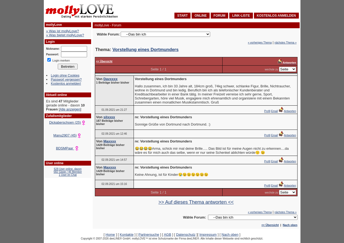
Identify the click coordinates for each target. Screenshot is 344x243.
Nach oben (290, 225)
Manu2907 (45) (67, 135)
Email (274, 111)
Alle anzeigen (70, 109)
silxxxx (109, 117)
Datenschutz (185, 235)
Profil (267, 111)
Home (110, 235)
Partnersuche (148, 235)
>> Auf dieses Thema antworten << (196, 202)
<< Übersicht (270, 225)
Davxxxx (110, 79)
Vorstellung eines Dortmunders (145, 49)
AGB (167, 235)
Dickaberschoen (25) (67, 122)
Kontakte (127, 235)
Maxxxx (109, 141)
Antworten (287, 111)
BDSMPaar (68, 148)
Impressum (208, 235)
